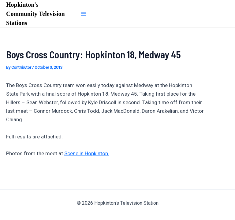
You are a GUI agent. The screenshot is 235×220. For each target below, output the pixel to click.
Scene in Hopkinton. (86, 153)
